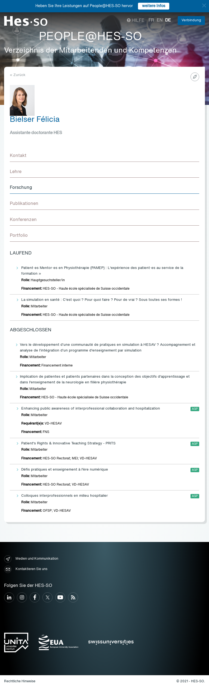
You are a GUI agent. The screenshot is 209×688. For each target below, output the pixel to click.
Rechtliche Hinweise (19, 681)
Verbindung (191, 20)
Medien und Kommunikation (31, 559)
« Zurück (17, 75)
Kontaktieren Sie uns (25, 569)
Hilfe (136, 21)
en (159, 20)
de (168, 20)
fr (151, 20)
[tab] (104, 156)
